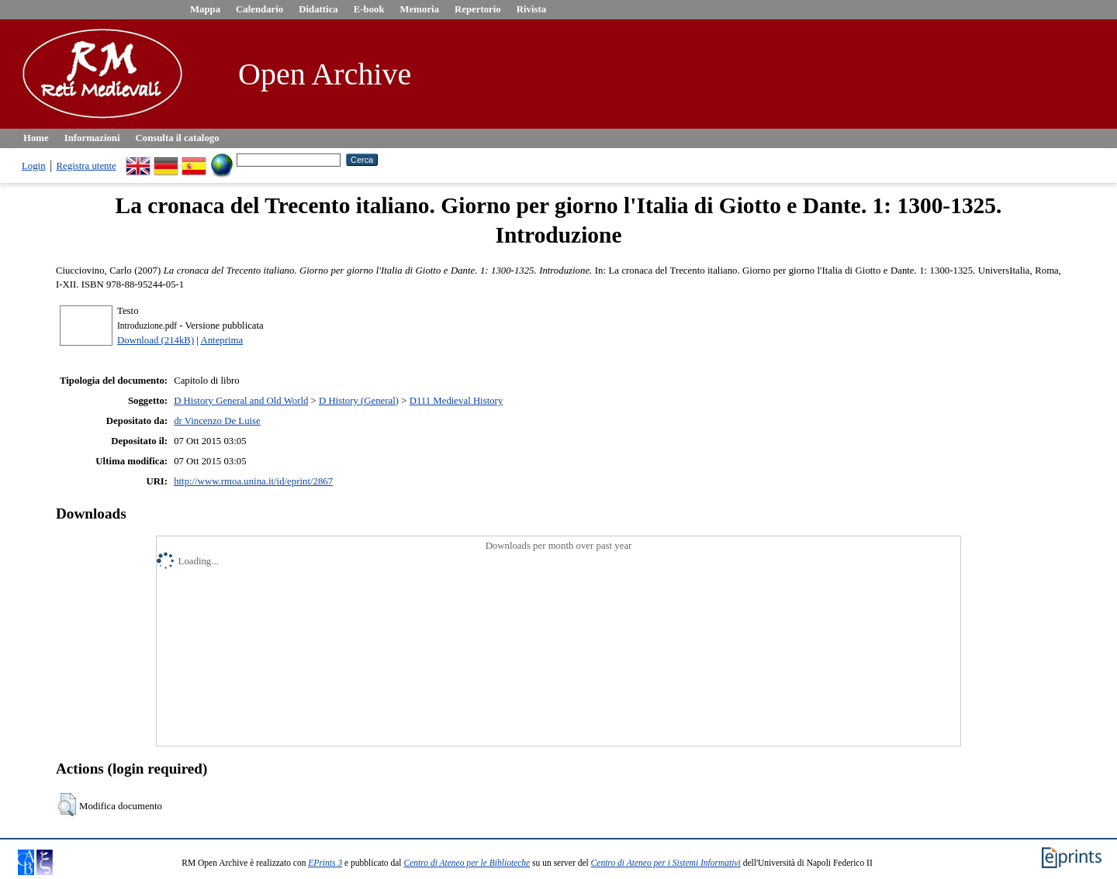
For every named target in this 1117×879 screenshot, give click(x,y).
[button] (67, 804)
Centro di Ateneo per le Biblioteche (466, 862)
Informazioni (92, 138)
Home (36, 138)
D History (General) (359, 400)
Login (34, 165)
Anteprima (221, 340)
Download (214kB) (155, 340)
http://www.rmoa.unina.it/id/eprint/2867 (253, 481)
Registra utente (86, 165)
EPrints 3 (325, 862)
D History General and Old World (241, 400)
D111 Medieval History (456, 400)
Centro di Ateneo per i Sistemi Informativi (666, 862)
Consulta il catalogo (178, 138)
